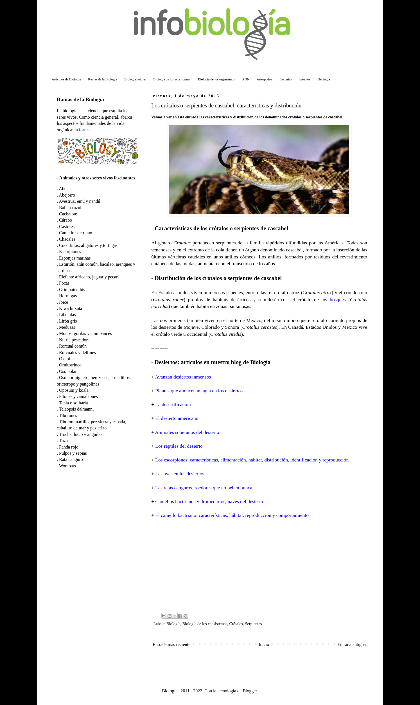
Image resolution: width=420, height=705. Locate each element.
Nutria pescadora (74, 339)
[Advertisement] (259, 565)
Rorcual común (73, 346)
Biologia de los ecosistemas (172, 79)
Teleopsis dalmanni (76, 409)
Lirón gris (68, 321)
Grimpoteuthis (72, 289)
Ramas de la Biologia (102, 79)
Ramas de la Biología (80, 99)
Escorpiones (70, 251)
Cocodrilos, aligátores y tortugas (88, 245)
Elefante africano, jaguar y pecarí (89, 276)
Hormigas (68, 295)
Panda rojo (68, 447)
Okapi (64, 358)
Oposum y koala (74, 390)
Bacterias (285, 79)
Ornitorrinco (70, 364)
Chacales (67, 239)
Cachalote (68, 213)
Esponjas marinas (75, 258)
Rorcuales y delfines (77, 352)
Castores (66, 226)
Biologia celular (135, 79)
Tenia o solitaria (73, 402)
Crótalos (236, 623)
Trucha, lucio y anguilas (80, 434)
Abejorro (67, 195)
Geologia (324, 79)
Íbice (63, 302)
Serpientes (253, 623)
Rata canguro (71, 459)
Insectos (304, 79)
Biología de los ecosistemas (204, 623)
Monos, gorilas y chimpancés (85, 333)
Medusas (67, 327)
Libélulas (67, 314)
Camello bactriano (75, 232)
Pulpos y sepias (73, 453)
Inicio (264, 644)
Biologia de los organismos (216, 79)
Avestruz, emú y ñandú (79, 201)
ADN (245, 79)
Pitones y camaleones (78, 396)
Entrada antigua (351, 644)
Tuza (63, 440)
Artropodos (264, 79)
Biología (173, 623)
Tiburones (68, 415)
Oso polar (68, 371)
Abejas (65, 188)
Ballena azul (70, 207)
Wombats (67, 465)
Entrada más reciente (171, 644)
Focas (64, 283)
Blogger (250, 690)
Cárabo (65, 220)
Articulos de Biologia (66, 79)
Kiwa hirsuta (70, 308)
